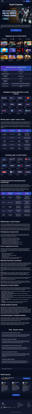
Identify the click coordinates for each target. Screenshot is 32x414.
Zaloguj (24, 1)
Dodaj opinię (26, 378)
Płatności (29, 404)
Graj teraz (16, 30)
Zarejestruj (27, 1)
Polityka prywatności (20, 404)
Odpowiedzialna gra (20, 405)
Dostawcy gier (29, 405)
